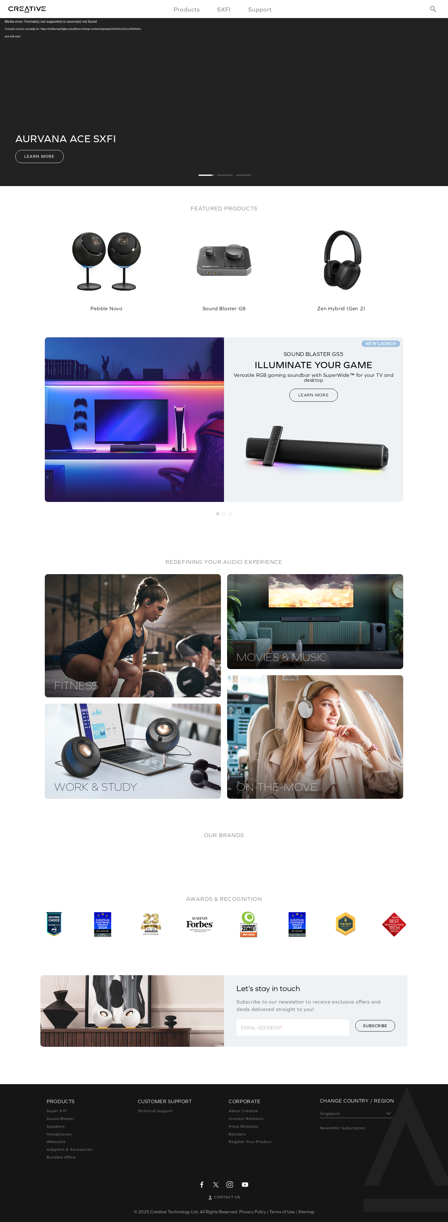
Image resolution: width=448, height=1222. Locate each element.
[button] (218, 514)
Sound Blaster (60, 1119)
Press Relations (243, 1126)
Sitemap (306, 1211)
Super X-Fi (57, 1111)
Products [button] (187, 9)
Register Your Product (250, 1142)
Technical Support (155, 1111)
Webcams (56, 1142)
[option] (106, 262)
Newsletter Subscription (343, 1128)
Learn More (39, 156)
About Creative (243, 1111)
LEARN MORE (313, 395)
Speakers (56, 1126)
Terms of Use (282, 1211)
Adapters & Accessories (70, 1149)
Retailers (237, 1134)
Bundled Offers (61, 1157)
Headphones (59, 1134)
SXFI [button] (224, 9)
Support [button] (260, 9)
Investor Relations (246, 1119)
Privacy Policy (252, 1211)
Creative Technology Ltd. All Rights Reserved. (194, 1211)
